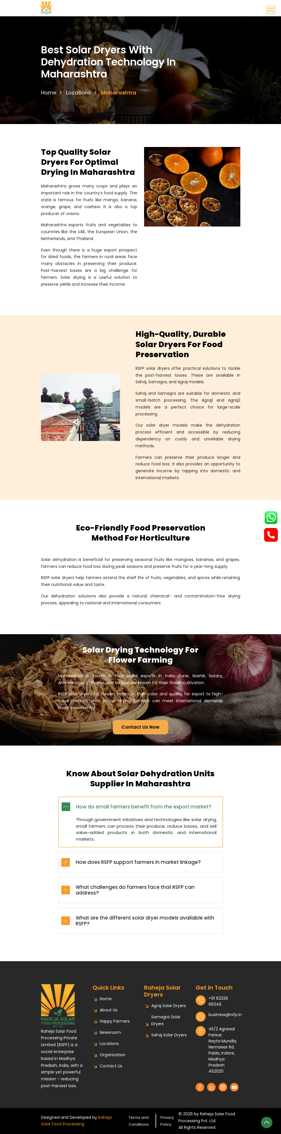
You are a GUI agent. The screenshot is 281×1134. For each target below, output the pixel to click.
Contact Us (111, 1066)
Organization (112, 1055)
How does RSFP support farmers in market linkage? (138, 867)
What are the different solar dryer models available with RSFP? (145, 926)
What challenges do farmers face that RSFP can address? (135, 895)
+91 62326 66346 (218, 1001)
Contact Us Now (140, 727)
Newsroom (110, 1032)
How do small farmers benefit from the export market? (143, 812)
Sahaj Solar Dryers (169, 1035)
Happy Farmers (115, 1021)
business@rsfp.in (225, 1014)
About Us (108, 1010)
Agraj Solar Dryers (168, 1006)
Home (48, 92)
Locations (78, 92)
